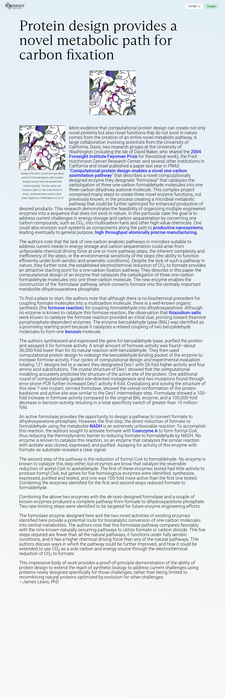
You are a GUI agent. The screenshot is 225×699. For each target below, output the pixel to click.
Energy (143, 592)
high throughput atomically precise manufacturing (146, 232)
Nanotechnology (100, 594)
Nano (41, 594)
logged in (54, 610)
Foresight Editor (55, 589)
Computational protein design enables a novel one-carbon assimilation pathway (128, 173)
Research (142, 594)
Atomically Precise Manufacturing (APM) (58, 592)
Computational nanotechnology (121, 592)
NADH (96, 426)
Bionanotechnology (92, 592)
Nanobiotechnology (56, 594)
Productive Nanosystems (123, 594)
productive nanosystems (178, 227)
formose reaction (65, 307)
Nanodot (73, 594)
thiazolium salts (185, 312)
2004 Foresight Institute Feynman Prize (135, 154)
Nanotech (84, 594)
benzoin (73, 331)
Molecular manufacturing (163, 592)
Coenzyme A (145, 430)
